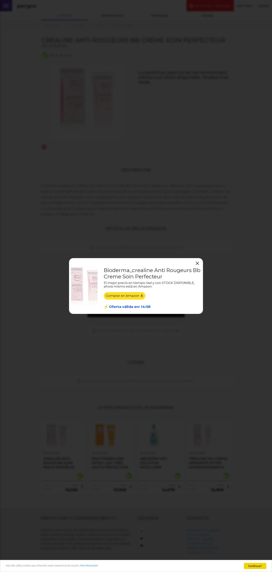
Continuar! (255, 566)
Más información (105, 566)
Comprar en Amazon (124, 296)
